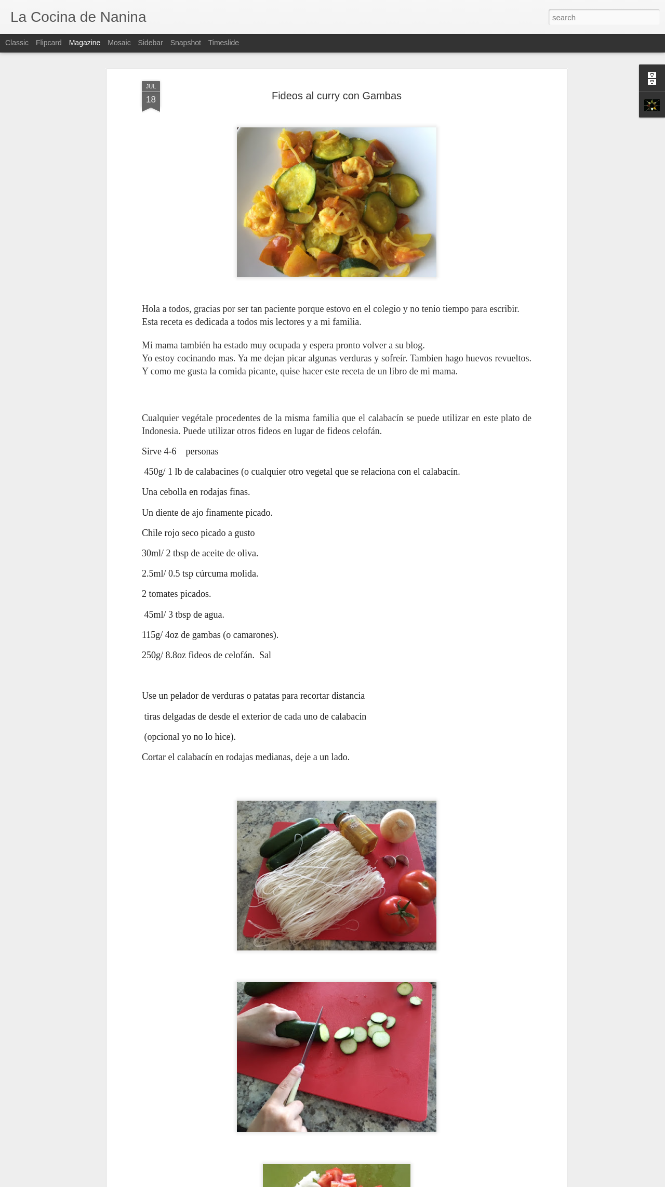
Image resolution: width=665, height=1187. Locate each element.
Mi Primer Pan (254, 1057)
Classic (17, 42)
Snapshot (185, 42)
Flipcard (49, 42)
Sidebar (150, 42)
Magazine (85, 42)
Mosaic (119, 42)
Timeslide (223, 42)
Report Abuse (395, 1181)
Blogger (365, 1181)
